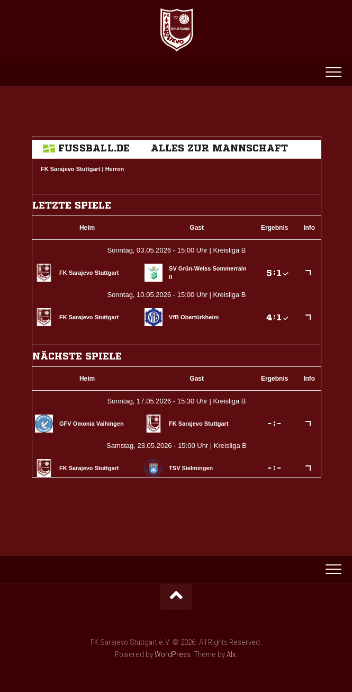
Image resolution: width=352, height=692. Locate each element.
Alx (231, 654)
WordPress (173, 654)
